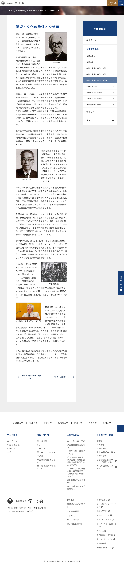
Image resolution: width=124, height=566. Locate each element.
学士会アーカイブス (46, 452)
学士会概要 (100, 28)
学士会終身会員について (76, 446)
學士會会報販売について (46, 461)
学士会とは (91, 40)
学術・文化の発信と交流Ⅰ (97, 68)
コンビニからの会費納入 (76, 481)
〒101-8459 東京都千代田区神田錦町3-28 (26, 507)
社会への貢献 (91, 86)
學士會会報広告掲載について (46, 467)
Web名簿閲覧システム (105, 467)
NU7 (39, 444)
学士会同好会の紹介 (106, 452)
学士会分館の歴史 (93, 104)
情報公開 (90, 111)
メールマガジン (44, 448)
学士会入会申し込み (76, 441)
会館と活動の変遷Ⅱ (94, 98)
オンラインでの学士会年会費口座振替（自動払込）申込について (76, 472)
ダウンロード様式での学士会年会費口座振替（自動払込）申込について (76, 461)
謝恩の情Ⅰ (90, 56)
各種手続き (102, 456)
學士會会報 (42, 441)
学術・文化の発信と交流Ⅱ (97, 74)
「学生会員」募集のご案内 (76, 452)
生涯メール (102, 448)
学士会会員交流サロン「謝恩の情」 (105, 461)
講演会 (100, 441)
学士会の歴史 (92, 48)
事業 (88, 120)
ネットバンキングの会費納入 (76, 487)
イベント (101, 444)
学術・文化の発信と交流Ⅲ (97, 80)
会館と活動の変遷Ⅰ (94, 92)
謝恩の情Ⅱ (90, 62)
